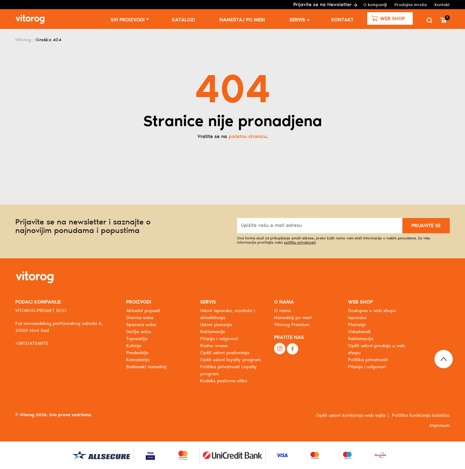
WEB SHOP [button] (360, 302)
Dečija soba (138, 331)
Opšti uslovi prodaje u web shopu (376, 349)
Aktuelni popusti (143, 310)
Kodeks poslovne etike (223, 381)
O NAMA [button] (284, 302)
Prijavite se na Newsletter (325, 4)
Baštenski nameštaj (146, 367)
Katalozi (183, 20)
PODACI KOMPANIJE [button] (38, 302)
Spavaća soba (141, 324)
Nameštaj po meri (242, 20)
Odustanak (359, 331)
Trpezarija (137, 338)
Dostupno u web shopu (372, 310)
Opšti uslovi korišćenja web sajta (351, 415)
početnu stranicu (248, 136)
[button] (390, 18)
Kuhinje (133, 346)
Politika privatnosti (368, 360)
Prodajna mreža (410, 5)
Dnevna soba (139, 317)
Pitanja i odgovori (219, 338)
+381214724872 (31, 343)
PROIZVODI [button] (138, 302)
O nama (282, 310)
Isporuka (357, 317)
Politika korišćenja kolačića (421, 415)
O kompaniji (375, 5)
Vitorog (23, 40)
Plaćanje (357, 324)
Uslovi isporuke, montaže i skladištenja (227, 314)
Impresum (440, 425)
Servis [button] (297, 20)
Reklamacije (212, 331)
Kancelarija (138, 360)
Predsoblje (137, 353)
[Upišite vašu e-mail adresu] (320, 225)
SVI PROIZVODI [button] (128, 20)
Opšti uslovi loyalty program (230, 360)
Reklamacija (360, 338)
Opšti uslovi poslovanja (224, 353)
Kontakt (442, 5)
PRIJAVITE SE (426, 225)
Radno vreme (214, 346)
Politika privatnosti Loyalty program (228, 370)
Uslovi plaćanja (216, 324)
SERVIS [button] (208, 302)
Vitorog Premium (291, 324)
